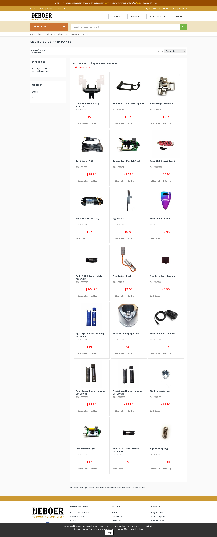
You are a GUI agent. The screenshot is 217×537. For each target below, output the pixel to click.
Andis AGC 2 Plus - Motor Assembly (126, 450)
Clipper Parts (63, 34)
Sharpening (61, 8)
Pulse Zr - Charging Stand (126, 333)
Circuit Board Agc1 (85, 448)
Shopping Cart (159, 516)
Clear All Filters (82, 67)
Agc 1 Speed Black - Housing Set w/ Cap (90, 392)
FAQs (74, 520)
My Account (157, 16)
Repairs (50, 8)
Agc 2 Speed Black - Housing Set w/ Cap (127, 392)
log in (107, 3)
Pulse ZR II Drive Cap (160, 218)
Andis (34, 97)
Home (32, 8)
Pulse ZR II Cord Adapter (162, 333)
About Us (183, 8)
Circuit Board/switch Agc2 (126, 161)
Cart (179, 16)
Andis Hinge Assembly (161, 103)
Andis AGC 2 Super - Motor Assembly (90, 277)
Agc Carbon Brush (122, 276)
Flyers (41, 8)
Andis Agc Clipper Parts (80, 34)
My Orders (116, 520)
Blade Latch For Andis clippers (128, 103)
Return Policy (158, 520)
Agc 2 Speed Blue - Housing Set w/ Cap (90, 335)
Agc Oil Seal (119, 218)
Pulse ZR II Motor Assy (87, 218)
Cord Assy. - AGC (84, 161)
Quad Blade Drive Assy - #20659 (88, 105)
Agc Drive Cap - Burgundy (163, 276)
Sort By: (160, 51)
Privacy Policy (78, 516)
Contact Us (117, 516)
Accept (109, 532)
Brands (116, 16)
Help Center (169, 8)
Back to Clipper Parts (40, 71)
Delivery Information (81, 512)
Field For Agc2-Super (160, 391)
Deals (135, 16)
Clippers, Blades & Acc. (46, 34)
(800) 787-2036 (153, 8)
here (138, 3)
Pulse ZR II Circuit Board (162, 161)
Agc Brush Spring (159, 448)
